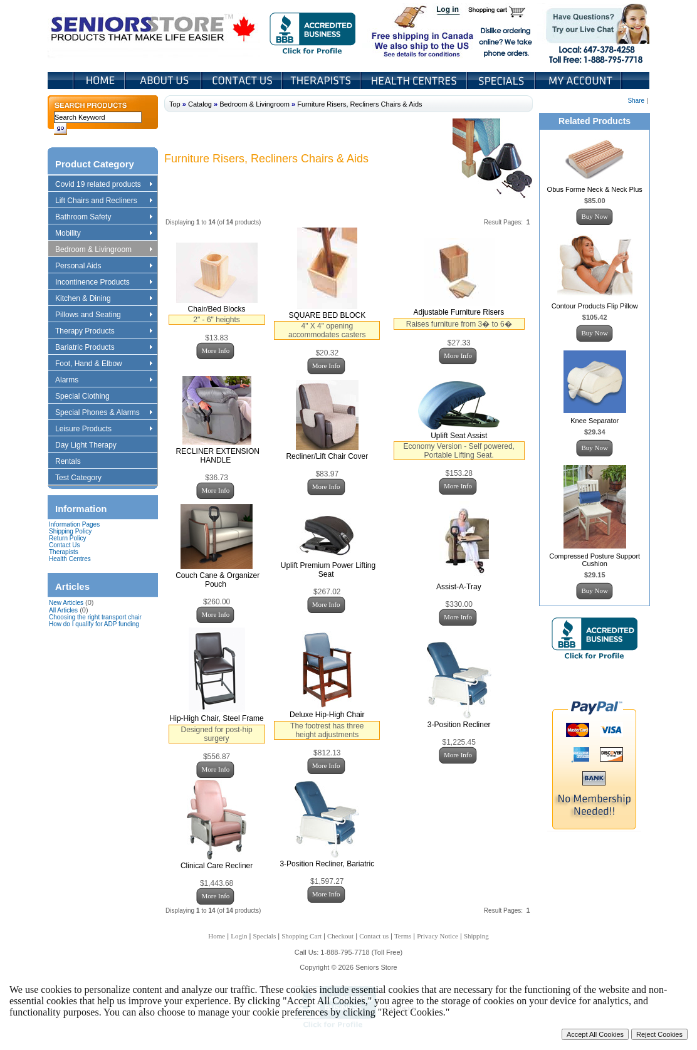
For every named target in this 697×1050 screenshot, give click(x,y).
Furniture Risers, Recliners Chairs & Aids (359, 104)
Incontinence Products (103, 283)
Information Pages (74, 524)
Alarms (103, 380)
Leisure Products (103, 429)
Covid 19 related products (105, 185)
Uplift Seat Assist (459, 435)
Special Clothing (88, 397)
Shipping (476, 936)
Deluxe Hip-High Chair (327, 714)
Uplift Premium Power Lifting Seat (328, 570)
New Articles (66, 602)
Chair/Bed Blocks (217, 309)
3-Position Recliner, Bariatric (327, 863)
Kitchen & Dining (103, 299)
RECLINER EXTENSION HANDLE (217, 456)
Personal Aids (103, 266)
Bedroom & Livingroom (103, 250)
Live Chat (593, 30)
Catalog (200, 104)
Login (448, 11)
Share (635, 100)
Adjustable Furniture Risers (459, 312)
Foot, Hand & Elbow (103, 364)
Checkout (340, 936)
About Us (164, 80)
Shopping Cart (501, 11)
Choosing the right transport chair (95, 617)
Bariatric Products (103, 348)
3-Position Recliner (459, 724)
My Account (579, 80)
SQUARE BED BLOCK (326, 315)
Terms (402, 936)
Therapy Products (103, 332)
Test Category (84, 478)
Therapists (322, 80)
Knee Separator (594, 420)
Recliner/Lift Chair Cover (327, 456)
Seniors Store (154, 30)
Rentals (74, 462)
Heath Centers (415, 80)
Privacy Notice (437, 936)
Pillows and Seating (103, 315)
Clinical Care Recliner (217, 865)
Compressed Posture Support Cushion (594, 559)
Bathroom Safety (103, 218)
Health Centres (70, 558)
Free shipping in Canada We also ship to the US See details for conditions (397, 30)
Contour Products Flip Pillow (595, 306)
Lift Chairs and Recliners (103, 201)
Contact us (374, 936)
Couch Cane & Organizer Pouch (217, 580)
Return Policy (67, 538)
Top (175, 104)
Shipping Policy (70, 531)
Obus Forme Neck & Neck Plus (594, 189)
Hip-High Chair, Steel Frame (217, 718)
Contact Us (242, 80)
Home (99, 80)
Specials (502, 80)
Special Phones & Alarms (104, 413)
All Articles (63, 610)
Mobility (103, 234)
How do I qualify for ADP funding (94, 624)
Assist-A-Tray (458, 586)
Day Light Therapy (92, 446)
